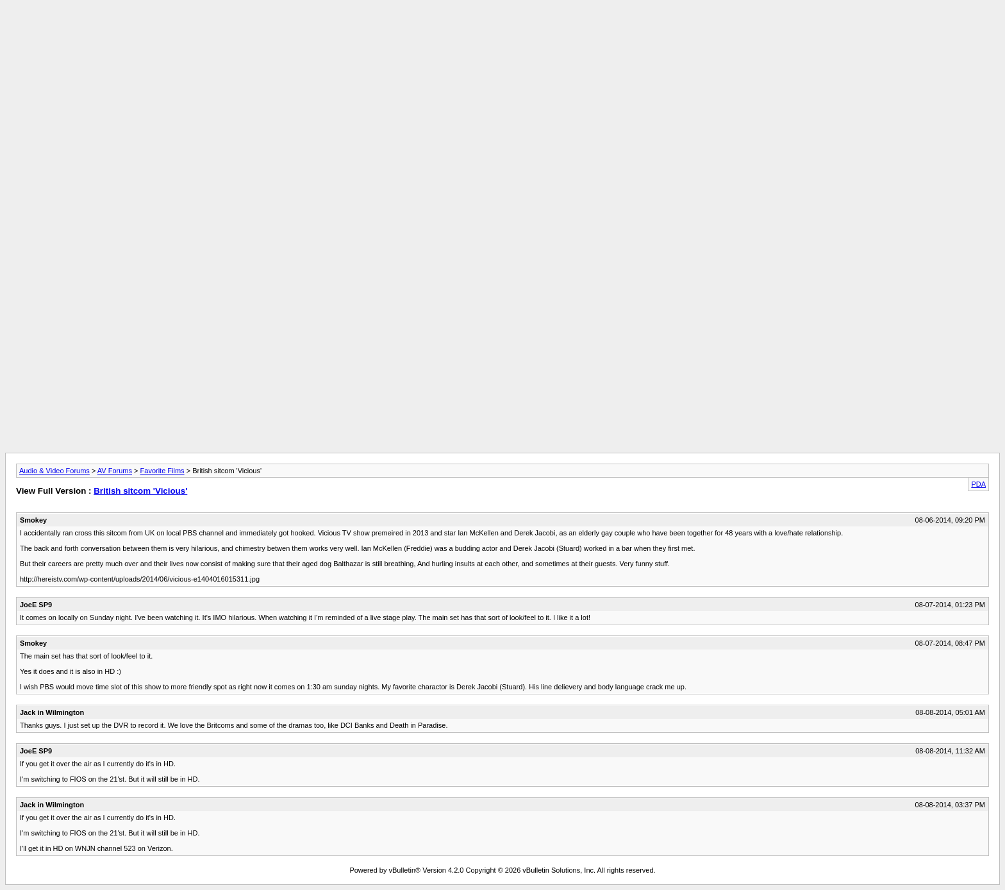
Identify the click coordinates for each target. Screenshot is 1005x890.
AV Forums (114, 470)
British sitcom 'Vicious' (140, 491)
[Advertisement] (502, 34)
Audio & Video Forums (54, 470)
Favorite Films (162, 470)
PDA (978, 484)
